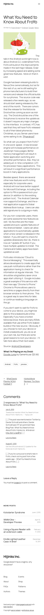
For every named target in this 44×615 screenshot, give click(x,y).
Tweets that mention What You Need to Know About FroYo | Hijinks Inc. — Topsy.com (22, 413)
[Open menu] (39, 3)
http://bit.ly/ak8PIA (13, 433)
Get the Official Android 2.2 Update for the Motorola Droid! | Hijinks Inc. (21, 447)
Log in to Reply (11, 438)
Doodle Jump (10, 354)
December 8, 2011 (36, 540)
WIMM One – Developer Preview (13, 520)
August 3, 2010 (11, 443)
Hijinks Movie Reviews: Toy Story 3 (32, 381)
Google (31, 28)
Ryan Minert (15, 28)
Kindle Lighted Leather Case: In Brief (15, 540)
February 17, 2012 (37, 530)
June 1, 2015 (36, 512)
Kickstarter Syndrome (14, 512)
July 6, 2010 (10, 409)
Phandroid (29, 136)
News (36, 28)
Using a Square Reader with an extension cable (17, 530)
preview (24, 364)
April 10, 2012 (37, 521)
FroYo (16, 364)
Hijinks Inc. (9, 3)
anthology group (28, 610)
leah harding (8, 607)
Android (25, 28)
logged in (17, 482)
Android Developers (21, 346)
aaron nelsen (16, 610)
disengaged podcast (23, 604)
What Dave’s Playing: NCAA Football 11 (10, 381)
